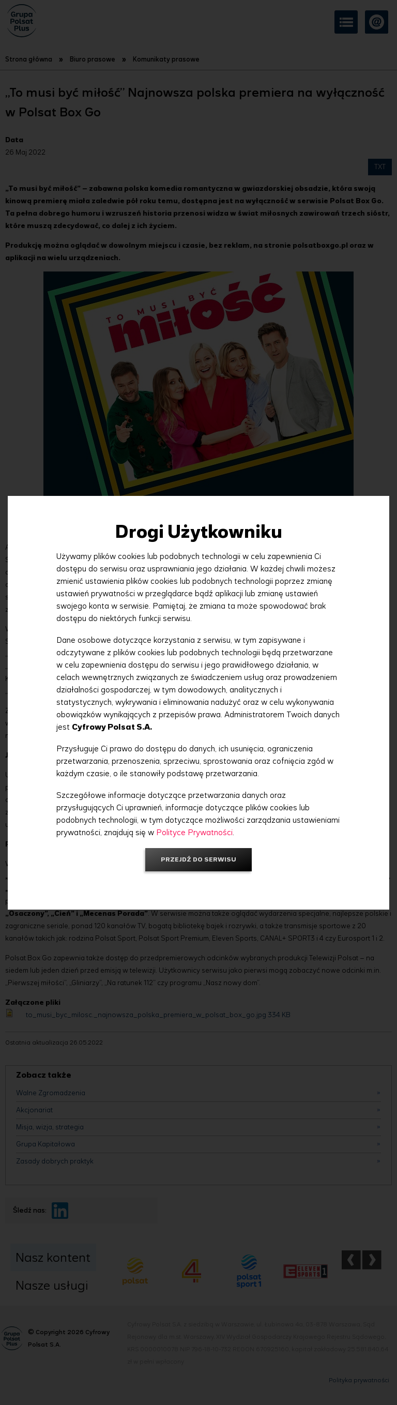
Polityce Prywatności (194, 832)
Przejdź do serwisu (198, 859)
